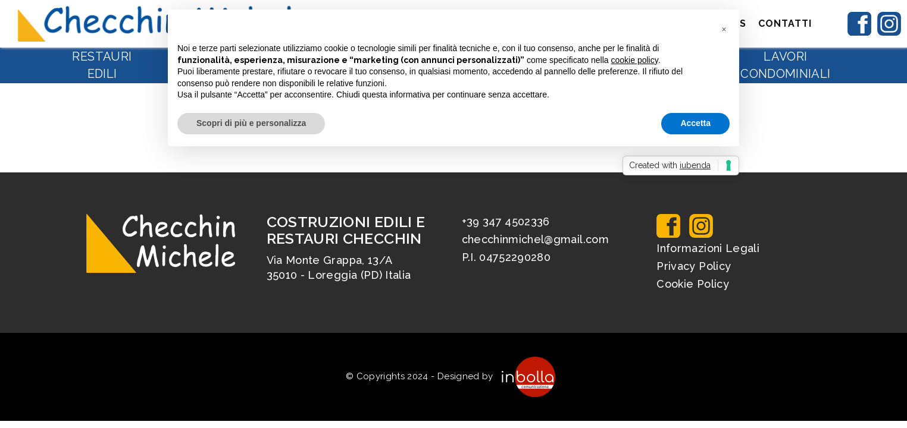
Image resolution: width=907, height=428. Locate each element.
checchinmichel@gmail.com (535, 239)
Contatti (785, 23)
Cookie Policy (692, 284)
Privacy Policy (693, 266)
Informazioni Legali (707, 248)
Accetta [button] (695, 123)
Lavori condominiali (785, 65)
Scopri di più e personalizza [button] (251, 123)
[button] (723, 28)
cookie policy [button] (634, 60)
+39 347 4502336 (506, 221)
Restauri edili (102, 65)
